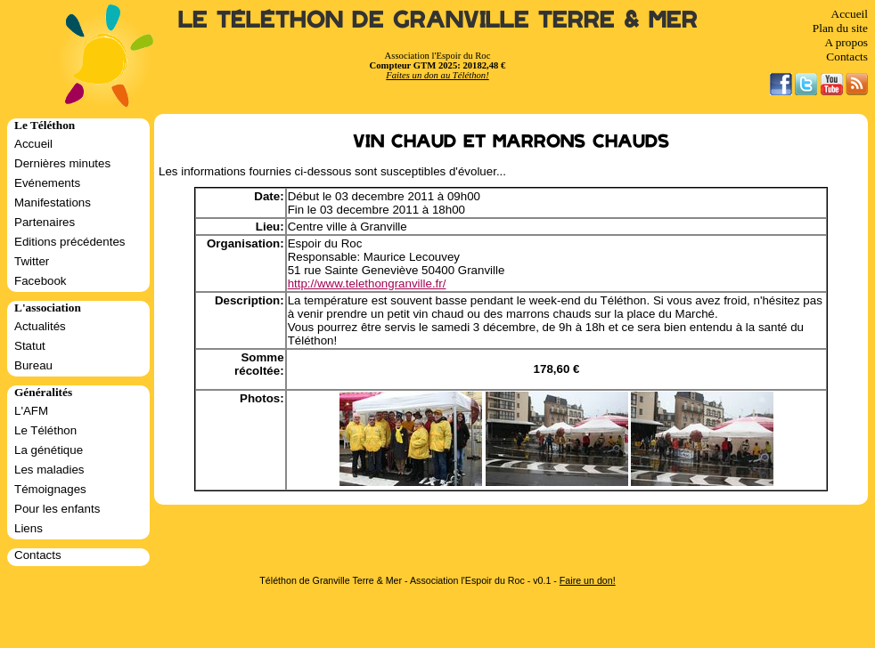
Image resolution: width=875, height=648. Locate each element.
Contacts (847, 56)
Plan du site (840, 28)
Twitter (31, 261)
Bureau (33, 365)
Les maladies (49, 469)
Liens (28, 528)
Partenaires (44, 222)
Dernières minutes (62, 163)
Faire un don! (588, 580)
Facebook (40, 281)
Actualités (40, 326)
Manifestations (52, 202)
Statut (29, 345)
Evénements (47, 183)
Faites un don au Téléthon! (437, 75)
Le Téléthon (45, 430)
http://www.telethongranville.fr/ (367, 283)
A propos (846, 42)
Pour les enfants (57, 508)
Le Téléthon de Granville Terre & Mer (438, 20)
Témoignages (50, 489)
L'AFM (31, 410)
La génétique (48, 450)
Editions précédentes (69, 241)
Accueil (849, 13)
